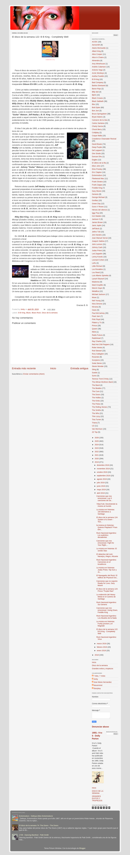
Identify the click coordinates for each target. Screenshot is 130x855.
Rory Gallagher (98, 354)
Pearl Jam (96, 316)
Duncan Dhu (97, 156)
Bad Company (97, 82)
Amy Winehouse (98, 64)
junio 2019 (101, 486)
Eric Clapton (97, 172)
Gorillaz (95, 200)
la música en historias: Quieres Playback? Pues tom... (106, 527)
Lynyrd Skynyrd (98, 279)
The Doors (96, 394)
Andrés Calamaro (99, 67)
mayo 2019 (101, 490)
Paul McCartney (98, 313)
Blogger (82, 848)
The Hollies (96, 398)
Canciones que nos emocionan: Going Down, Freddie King (107, 610)
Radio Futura (97, 335)
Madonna (95, 282)
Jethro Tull (96, 232)
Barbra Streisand (98, 85)
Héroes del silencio (99, 210)
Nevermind (98, 685)
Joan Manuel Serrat (100, 238)
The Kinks (96, 401)
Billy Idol (95, 92)
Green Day (96, 204)
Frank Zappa (97, 185)
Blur (93, 104)
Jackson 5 (96, 219)
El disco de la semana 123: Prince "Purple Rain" (107, 590)
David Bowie (97, 144)
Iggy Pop (95, 213)
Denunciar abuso (100, 726)
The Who (95, 413)
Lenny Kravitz (97, 257)
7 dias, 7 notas (22, 9)
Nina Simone (97, 304)
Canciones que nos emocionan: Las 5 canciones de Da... (104, 498)
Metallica (95, 291)
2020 (97, 459)
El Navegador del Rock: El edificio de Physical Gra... (107, 576)
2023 (97, 448)
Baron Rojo (96, 89)
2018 (97, 655)
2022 (97, 452)
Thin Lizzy (96, 416)
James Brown (97, 222)
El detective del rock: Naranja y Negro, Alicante (107, 555)
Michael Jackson (98, 294)
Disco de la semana (50, 313)
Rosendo (95, 357)
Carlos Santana (98, 123)
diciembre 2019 (103, 465)
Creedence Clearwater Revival (104, 139)
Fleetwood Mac (98, 178)
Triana (94, 423)
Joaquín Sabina (98, 241)
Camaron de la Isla (99, 120)
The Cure (95, 391)
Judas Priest (97, 250)
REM (94, 332)
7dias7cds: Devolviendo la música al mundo (106, 505)
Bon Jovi (95, 111)
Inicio (53, 368)
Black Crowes (97, 98)
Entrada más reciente (24, 368)
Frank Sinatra (97, 182)
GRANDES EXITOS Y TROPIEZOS (97, 798)
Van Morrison (97, 429)
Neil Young (96, 301)
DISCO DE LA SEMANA (97, 792)
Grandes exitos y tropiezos (102, 669)
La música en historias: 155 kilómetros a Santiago (105, 512)
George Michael (98, 197)
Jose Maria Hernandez (103, 682)
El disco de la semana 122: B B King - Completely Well (107, 631)
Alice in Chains (98, 57)
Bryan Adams (97, 117)
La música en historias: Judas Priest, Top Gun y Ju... (106, 570)
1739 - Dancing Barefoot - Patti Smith (34, 835)
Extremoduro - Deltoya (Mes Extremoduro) (36, 816)
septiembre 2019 (104, 476)
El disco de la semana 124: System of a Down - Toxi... (107, 519)
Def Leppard (97, 150)
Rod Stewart (97, 351)
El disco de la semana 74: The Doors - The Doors (38, 825)
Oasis (94, 310)
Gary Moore (96, 191)
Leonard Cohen (98, 260)
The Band (96, 385)
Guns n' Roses (98, 207)
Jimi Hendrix (97, 235)
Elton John (96, 166)
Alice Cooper (97, 54)
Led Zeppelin (97, 254)
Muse (94, 297)
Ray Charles (97, 341)
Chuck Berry (97, 129)
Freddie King (97, 188)
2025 (97, 441)
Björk (94, 95)
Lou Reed (96, 272)
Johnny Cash (97, 247)
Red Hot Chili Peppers (101, 344)
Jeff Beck (95, 229)
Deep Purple (97, 147)
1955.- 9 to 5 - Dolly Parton (97, 736)
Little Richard (97, 266)
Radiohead (96, 338)
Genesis (95, 194)
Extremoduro (97, 175)
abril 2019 (101, 493)
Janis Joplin (96, 225)
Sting (94, 369)
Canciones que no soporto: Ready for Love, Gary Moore (107, 583)
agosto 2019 (102, 479)
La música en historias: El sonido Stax (106, 549)
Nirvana (95, 307)
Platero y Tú (97, 322)
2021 (97, 455)
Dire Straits (96, 153)
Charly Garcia (97, 126)
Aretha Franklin (98, 76)
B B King (21, 313)
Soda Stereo (97, 363)
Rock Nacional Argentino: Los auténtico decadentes (106, 535)
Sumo (94, 376)
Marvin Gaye (97, 288)
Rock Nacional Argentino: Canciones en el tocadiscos (106, 562)
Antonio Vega (97, 70)
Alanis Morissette (99, 48)
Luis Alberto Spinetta (100, 275)
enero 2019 (101, 650)
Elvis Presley (97, 169)
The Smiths (96, 410)
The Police (96, 404)
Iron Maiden (96, 216)
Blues (28, 313)
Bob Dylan (96, 107)
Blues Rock (36, 313)
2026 (97, 438)
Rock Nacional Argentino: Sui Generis (106, 603)
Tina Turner (96, 419)
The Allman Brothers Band (102, 382)
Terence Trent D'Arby (100, 379)
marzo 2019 (102, 644)
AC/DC (95, 42)
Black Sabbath (97, 101)
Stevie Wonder (98, 366)
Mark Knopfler (97, 285)
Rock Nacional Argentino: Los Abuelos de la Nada (106, 617)
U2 (93, 426)
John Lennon (97, 244)
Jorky (96, 679)
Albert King (96, 51)
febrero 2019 (102, 647)
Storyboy (97, 688)
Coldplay (95, 132)
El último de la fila (99, 163)
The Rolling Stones (99, 407)
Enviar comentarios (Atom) (34, 374)
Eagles (94, 160)
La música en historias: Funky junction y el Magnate (105, 623)
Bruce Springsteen (99, 114)
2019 (97, 462)
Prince (94, 326)
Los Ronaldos (97, 269)
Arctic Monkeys (98, 73)
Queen (94, 329)
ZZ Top (95, 432)
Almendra (96, 60)
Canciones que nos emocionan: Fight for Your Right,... (105, 543)
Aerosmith (96, 45)
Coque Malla (97, 136)
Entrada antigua (79, 368)
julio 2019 (101, 483)
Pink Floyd (96, 319)
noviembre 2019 (103, 469)
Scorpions (96, 360)
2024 (97, 445)
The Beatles (96, 388)
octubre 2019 (102, 472)
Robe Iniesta (97, 347)
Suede (94, 373)
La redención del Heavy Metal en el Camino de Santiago (106, 597)
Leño (94, 263)
